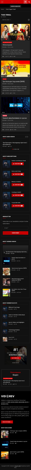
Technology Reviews (14, 330)
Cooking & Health (16, 192)
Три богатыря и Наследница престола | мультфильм (15, 143)
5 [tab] (18, 149)
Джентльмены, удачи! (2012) (17, 452)
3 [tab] (15, 149)
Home (2, 9)
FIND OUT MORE (7, 422)
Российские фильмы (7, 42)
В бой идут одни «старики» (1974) (18, 431)
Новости (5, 115)
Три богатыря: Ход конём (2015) (14, 81)
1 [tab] (12, 149)
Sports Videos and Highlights (16, 322)
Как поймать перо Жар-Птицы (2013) (19, 289)
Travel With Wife (16, 202)
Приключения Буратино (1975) (19, 268)
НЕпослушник (7, 45)
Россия (4, 79)
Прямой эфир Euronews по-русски (15, 118)
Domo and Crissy (16, 171)
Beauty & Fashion (16, 181)
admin (5, 47)
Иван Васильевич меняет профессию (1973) (18, 279)
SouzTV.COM (17, 466)
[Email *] (15, 228)
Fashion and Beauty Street (19, 160)
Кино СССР (11, 337)
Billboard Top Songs (14, 307)
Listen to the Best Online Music (17, 315)
